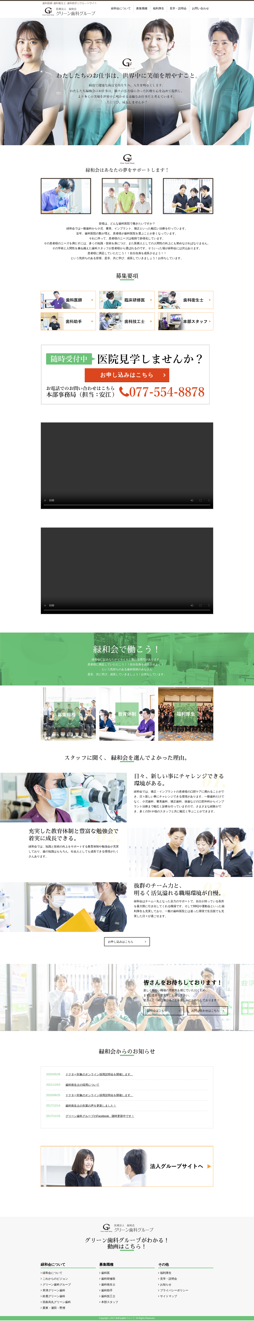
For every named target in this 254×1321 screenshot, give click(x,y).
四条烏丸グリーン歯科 (57, 1302)
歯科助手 (107, 1290)
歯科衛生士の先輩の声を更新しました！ (91, 1106)
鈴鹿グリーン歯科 (54, 1296)
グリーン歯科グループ (57, 1285)
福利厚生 (158, 8)
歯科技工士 (108, 1296)
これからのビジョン (55, 1279)
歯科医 (105, 1273)
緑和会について (121, 8)
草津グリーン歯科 (54, 1290)
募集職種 (141, 8)
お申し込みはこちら (127, 375)
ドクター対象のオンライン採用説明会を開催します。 (99, 1074)
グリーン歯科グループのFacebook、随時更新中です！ (100, 1116)
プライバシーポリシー (174, 1290)
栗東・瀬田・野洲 (54, 1308)
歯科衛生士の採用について (82, 1085)
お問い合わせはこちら (205, 1011)
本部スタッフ (109, 1302)
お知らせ (165, 1285)
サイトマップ (168, 1296)
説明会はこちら (157, 1011)
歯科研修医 (108, 1279)
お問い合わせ (200, 8)
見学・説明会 (178, 8)
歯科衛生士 (108, 1285)
